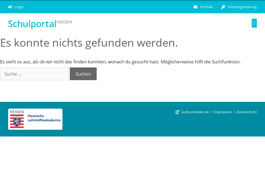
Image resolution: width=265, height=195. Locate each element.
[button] (254, 23)
